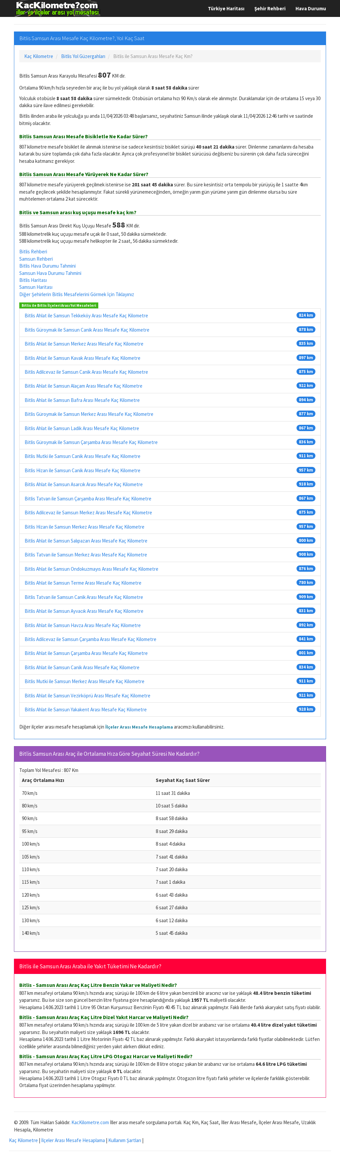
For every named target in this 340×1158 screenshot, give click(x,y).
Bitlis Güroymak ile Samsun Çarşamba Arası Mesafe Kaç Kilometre (91, 442)
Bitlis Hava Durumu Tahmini (47, 266)
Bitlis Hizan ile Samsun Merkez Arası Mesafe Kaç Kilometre (84, 527)
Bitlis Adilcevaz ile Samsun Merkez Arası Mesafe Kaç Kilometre (88, 512)
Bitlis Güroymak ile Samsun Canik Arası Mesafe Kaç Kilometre (87, 330)
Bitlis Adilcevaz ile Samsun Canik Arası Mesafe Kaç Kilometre (86, 372)
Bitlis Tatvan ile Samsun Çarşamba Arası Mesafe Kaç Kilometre (88, 498)
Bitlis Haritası (33, 280)
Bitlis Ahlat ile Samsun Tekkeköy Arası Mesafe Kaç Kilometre (86, 315)
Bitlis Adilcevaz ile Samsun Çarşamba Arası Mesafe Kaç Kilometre (90, 639)
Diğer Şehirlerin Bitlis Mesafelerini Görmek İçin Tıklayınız (76, 294)
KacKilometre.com (90, 1122)
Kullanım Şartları (124, 1140)
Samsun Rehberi (36, 259)
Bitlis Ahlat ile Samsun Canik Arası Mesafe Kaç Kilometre (82, 667)
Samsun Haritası (35, 287)
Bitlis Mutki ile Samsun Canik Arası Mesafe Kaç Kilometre (82, 456)
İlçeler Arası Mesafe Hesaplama (139, 727)
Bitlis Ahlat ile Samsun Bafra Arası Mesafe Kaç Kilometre (82, 400)
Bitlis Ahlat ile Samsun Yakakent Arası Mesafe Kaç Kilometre (86, 709)
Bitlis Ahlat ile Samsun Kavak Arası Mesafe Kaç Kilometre (82, 358)
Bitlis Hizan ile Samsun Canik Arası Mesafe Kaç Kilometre (82, 470)
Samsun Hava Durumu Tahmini (50, 273)
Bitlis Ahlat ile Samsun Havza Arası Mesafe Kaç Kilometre (83, 625)
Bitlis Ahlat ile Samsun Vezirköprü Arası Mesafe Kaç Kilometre (87, 695)
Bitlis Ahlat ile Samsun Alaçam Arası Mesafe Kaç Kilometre (83, 386)
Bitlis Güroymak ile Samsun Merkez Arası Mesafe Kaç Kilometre (89, 414)
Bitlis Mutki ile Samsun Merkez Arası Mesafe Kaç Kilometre (84, 681)
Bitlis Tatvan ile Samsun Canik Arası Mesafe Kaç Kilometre (84, 597)
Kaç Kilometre (23, 1140)
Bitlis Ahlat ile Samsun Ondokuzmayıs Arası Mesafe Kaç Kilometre (91, 569)
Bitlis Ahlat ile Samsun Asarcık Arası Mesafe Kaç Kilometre (84, 484)
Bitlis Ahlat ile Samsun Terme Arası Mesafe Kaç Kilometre (83, 583)
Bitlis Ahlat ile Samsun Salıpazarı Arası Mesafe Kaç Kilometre (86, 541)
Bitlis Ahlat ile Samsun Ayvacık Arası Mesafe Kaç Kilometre (84, 611)
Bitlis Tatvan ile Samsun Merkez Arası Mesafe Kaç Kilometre (86, 554)
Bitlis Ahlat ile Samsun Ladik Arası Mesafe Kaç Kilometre (82, 428)
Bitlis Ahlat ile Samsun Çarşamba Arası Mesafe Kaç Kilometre (86, 653)
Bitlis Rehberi (33, 251)
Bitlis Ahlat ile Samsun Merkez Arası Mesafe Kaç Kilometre (84, 344)
